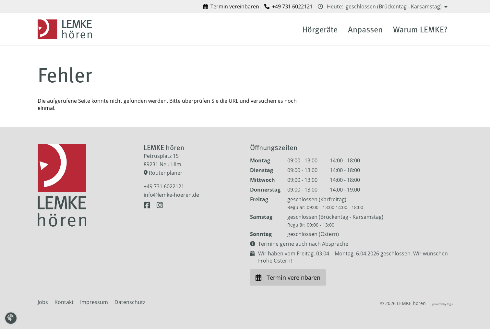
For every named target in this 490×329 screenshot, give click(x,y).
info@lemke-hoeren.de (171, 194)
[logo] (66, 29)
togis (450, 304)
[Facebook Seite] (148, 205)
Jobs (43, 302)
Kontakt (64, 302)
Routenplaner (163, 172)
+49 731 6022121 (164, 186)
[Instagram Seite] (160, 205)
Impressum (94, 302)
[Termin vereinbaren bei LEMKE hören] (231, 6)
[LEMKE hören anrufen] (288, 6)
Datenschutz (129, 302)
